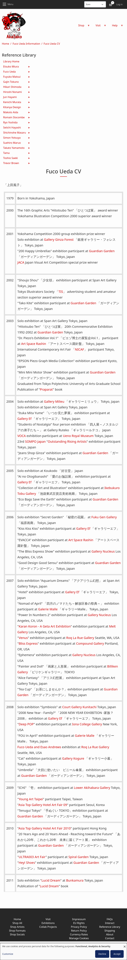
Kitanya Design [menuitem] (16, 107)
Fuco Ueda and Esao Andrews (39, 747)
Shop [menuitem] (82, 26)
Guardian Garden (102, 251)
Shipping (110, 930)
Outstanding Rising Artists (67, 441)
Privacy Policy (79, 927)
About (109, 934)
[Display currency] (95, 4)
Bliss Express (28, 643)
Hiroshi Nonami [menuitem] (16, 92)
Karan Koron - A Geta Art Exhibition (45, 626)
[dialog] (63, 951)
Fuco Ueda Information (26, 43)
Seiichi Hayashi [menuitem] (16, 128)
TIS (60, 291)
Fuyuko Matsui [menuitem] (16, 77)
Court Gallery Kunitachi (79, 707)
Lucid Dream (50, 880)
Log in (119, 4)
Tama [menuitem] (16, 153)
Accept (117, 953)
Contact (109, 938)
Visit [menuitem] (99, 26)
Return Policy (79, 930)
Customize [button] (7, 953)
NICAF (79, 349)
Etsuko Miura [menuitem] (16, 67)
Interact (109, 923)
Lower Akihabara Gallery (92, 787)
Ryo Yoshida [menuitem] (16, 123)
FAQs (110, 919)
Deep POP (26, 724)
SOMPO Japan (35, 441)
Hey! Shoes (27, 862)
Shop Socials (17, 934)
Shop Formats (17, 930)
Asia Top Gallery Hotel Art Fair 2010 (45, 828)
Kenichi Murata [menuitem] (16, 102)
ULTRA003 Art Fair (32, 857)
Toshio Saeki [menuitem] (16, 158)
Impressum (79, 919)
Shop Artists (17, 927)
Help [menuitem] (115, 26)
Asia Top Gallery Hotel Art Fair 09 (43, 805)
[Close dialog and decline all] (124, 945)
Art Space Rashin (33, 344)
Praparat (46, 389)
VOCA (21, 436)
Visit (48, 919)
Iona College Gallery (87, 724)
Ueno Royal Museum (78, 436)
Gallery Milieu (54, 401)
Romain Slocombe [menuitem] (16, 118)
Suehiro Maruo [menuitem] (16, 143)
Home (5, 43)
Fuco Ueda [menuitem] (16, 72)
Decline (102, 953)
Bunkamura (75, 880)
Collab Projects (48, 927)
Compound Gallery (90, 643)
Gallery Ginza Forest (58, 239)
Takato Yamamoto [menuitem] (16, 148)
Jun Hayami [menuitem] (16, 97)
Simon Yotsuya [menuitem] (16, 138)
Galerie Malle (48, 609)
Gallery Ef (24, 418)
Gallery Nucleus (103, 551)
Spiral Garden (78, 857)
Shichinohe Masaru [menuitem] (16, 133)
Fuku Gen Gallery (104, 517)
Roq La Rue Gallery (80, 638)
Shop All (17, 923)
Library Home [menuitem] (11, 61)
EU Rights (79, 923)
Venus (23, 638)
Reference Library (109, 927)
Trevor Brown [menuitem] (16, 163)
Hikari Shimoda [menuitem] (16, 87)
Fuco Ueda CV (52, 43)
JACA (20, 262)
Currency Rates (79, 934)
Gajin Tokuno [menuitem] (16, 82)
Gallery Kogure (73, 758)
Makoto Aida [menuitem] (16, 113)
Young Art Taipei (31, 799)
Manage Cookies (79, 938)
